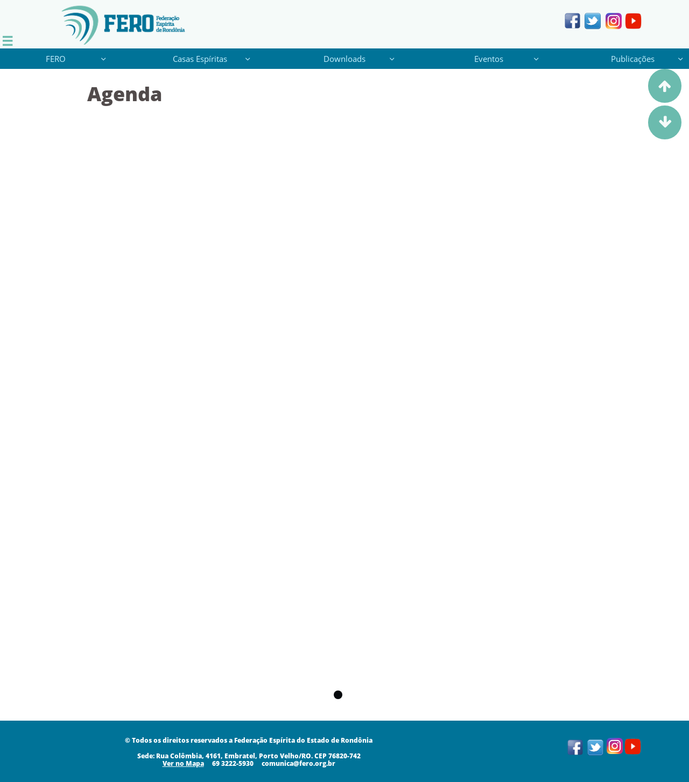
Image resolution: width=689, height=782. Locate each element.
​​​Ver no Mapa (183, 763)
